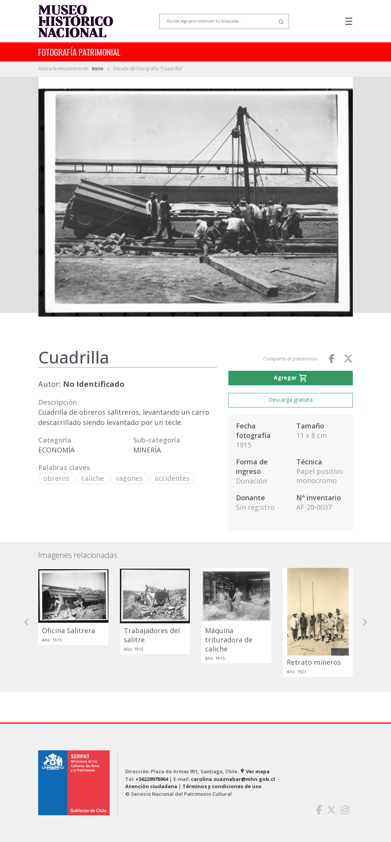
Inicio (98, 68)
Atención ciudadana (151, 786)
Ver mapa (255, 771)
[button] (26, 622)
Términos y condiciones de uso (222, 786)
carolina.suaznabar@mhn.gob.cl (233, 779)
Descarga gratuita (290, 399)
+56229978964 (152, 779)
